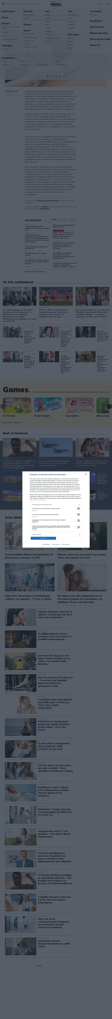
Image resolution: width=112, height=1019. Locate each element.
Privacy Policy (66, 544)
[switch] (77, 508)
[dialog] (56, 509)
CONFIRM (43, 538)
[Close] (86, 474)
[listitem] (56, 505)
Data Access (55, 544)
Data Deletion (46, 544)
